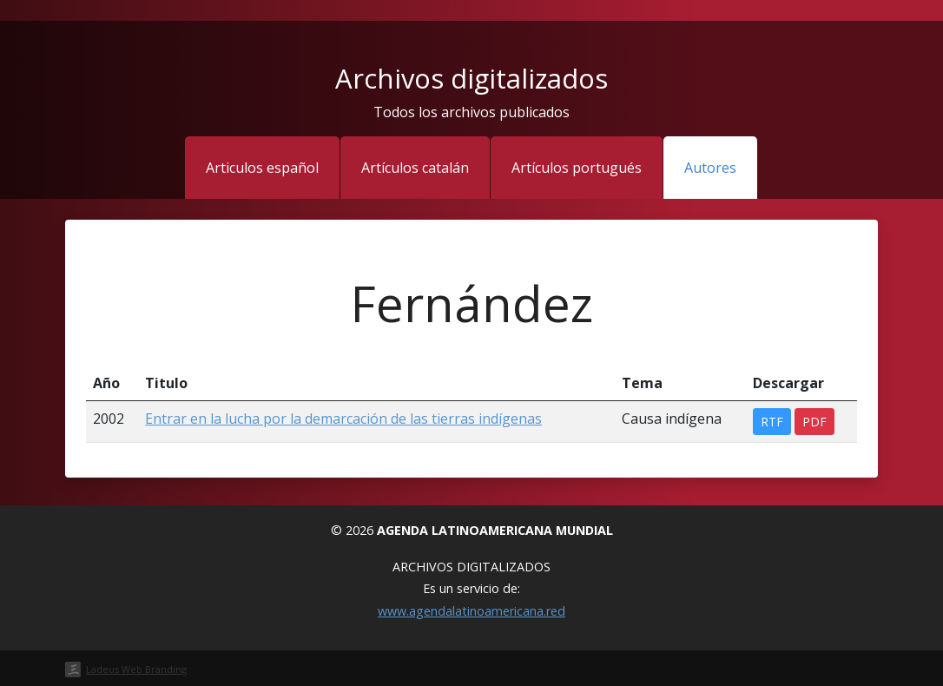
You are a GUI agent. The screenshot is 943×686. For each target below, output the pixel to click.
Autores (710, 167)
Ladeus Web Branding (136, 669)
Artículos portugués (576, 167)
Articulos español (262, 167)
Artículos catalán (415, 167)
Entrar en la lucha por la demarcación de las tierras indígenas (343, 418)
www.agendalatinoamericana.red (471, 611)
